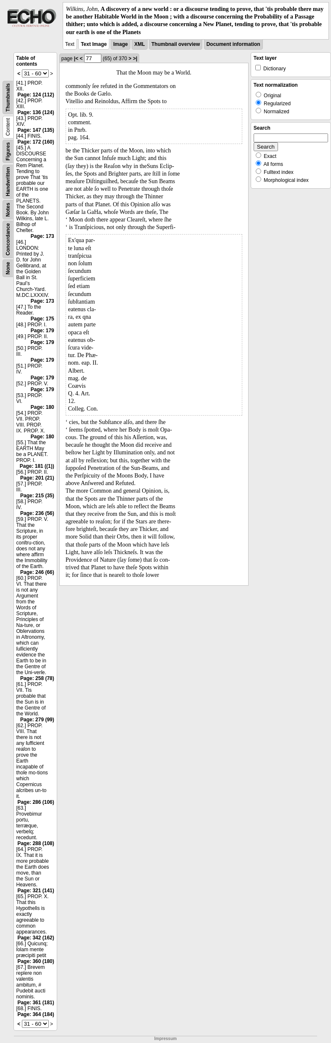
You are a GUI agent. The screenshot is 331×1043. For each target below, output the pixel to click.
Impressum (165, 1038)
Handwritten (8, 181)
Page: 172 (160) (35, 142)
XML (139, 44)
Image (120, 44)
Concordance (8, 239)
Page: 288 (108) (35, 843)
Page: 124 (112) (35, 95)
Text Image (94, 44)
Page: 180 (42, 407)
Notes (8, 209)
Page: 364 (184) (35, 1014)
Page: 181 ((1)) (37, 466)
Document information (233, 44)
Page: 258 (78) (37, 678)
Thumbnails (8, 97)
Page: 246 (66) (37, 572)
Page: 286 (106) (35, 802)
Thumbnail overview (175, 44)
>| (135, 58)
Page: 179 (42, 330)
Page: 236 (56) (37, 513)
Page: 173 (42, 236)
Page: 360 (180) (35, 961)
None (8, 268)
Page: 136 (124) (35, 112)
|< (76, 58)
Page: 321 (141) (35, 891)
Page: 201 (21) (37, 478)
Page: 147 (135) (35, 130)
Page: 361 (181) (35, 1003)
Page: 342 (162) (35, 938)
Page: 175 (42, 319)
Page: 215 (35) (37, 496)
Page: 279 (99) (37, 720)
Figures (8, 151)
